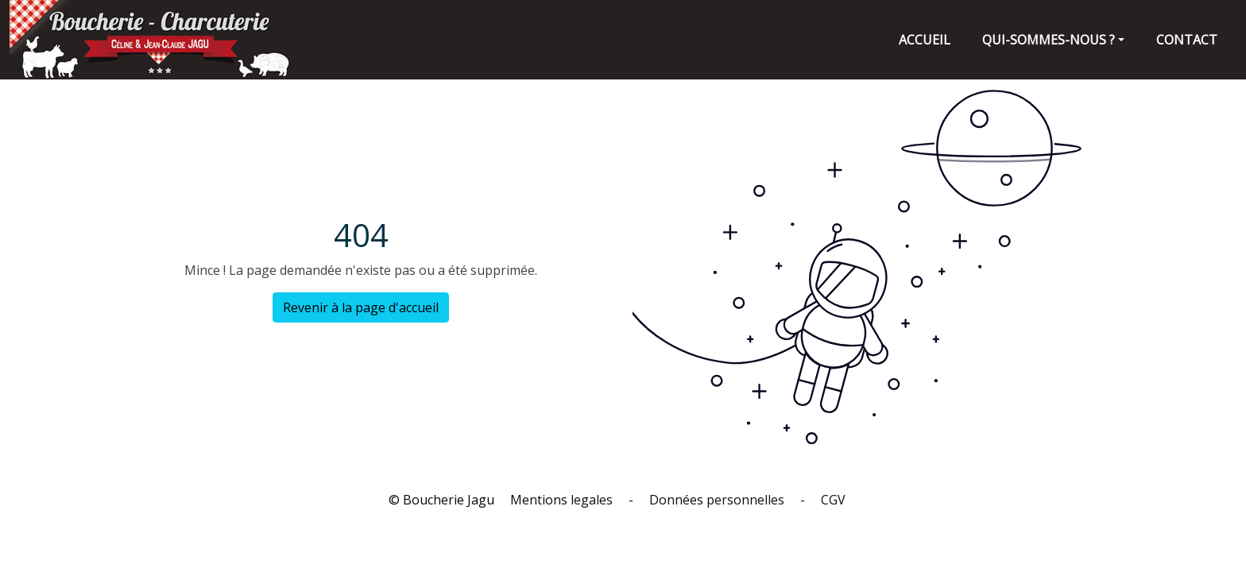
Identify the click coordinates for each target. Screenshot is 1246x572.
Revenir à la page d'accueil (361, 307)
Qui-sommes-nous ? (1048, 39)
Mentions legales (561, 499)
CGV (833, 499)
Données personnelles (716, 499)
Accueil (924, 39)
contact (1186, 39)
